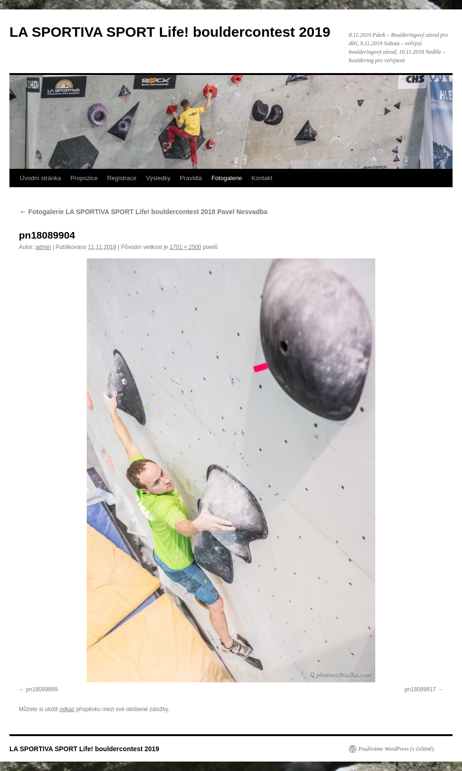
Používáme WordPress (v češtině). (396, 749)
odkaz (66, 709)
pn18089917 (420, 689)
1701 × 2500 (185, 247)
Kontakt (261, 178)
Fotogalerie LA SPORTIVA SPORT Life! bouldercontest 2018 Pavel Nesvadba (143, 212)
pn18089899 (42, 689)
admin (43, 247)
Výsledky (158, 178)
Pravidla (191, 178)
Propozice (84, 178)
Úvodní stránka (40, 178)
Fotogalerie (226, 178)
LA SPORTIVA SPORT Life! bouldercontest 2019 (169, 32)
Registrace (121, 178)
